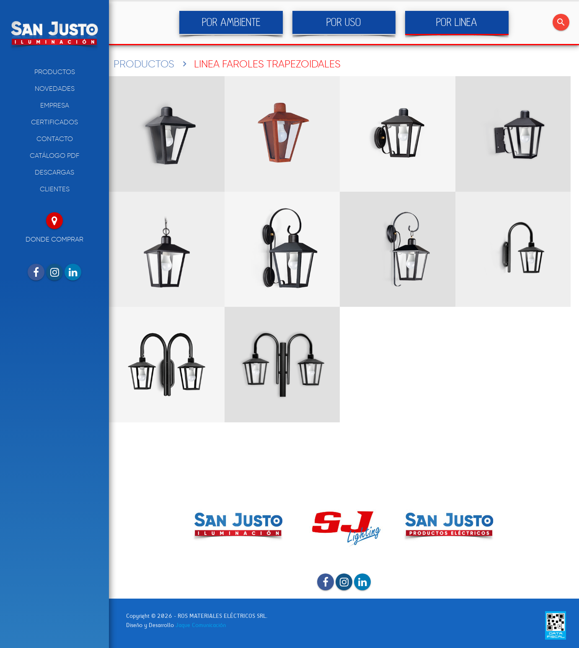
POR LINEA (456, 22)
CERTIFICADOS (54, 122)
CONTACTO (54, 139)
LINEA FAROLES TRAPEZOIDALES (267, 64)
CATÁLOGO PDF (54, 155)
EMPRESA (54, 105)
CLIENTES (55, 189)
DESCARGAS (54, 172)
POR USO (343, 22)
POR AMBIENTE (231, 22)
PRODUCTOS (54, 72)
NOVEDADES (55, 89)
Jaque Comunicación (201, 625)
